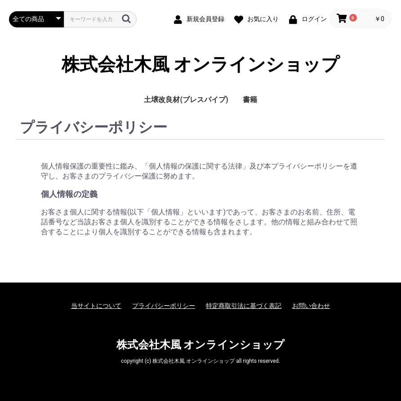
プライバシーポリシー (163, 305)
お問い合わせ (311, 305)
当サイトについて (96, 305)
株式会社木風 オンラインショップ (201, 65)
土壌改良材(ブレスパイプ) (186, 99)
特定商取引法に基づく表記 (243, 305)
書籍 (250, 99)
